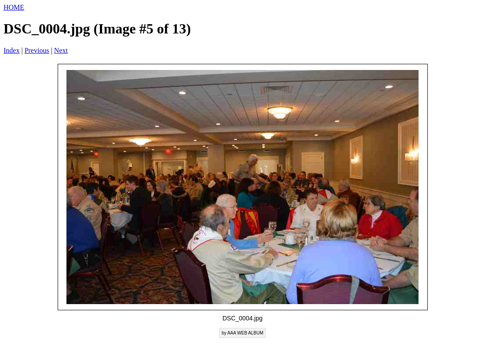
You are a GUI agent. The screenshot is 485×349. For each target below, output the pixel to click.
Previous (37, 50)
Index (11, 50)
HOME (14, 7)
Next (61, 50)
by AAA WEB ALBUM (242, 333)
